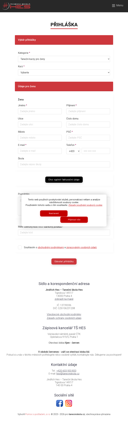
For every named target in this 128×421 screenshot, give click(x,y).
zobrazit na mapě (64, 299)
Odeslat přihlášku (64, 261)
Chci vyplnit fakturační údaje (64, 179)
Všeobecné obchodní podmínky (64, 314)
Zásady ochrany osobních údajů (64, 318)
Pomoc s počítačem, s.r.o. (37, 414)
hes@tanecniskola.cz (67, 373)
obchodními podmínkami (51, 247)
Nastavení (52, 218)
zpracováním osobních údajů (81, 247)
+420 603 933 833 (66, 370)
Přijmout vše (76, 218)
